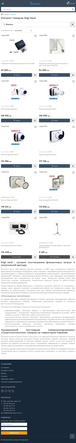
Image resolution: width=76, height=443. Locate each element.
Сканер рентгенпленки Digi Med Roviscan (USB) (18, 63)
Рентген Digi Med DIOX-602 (48, 200)
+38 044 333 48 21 (9, 403)
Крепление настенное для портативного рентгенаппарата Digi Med (53, 64)
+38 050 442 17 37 (9, 405)
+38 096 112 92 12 (9, 408)
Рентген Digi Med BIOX (9, 109)
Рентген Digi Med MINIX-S (9, 154)
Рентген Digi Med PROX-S (48, 154)
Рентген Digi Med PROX (9, 200)
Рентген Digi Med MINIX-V (47, 109)
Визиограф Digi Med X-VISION (11, 245)
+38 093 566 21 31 (9, 410)
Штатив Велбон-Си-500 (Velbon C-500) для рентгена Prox (54, 246)
